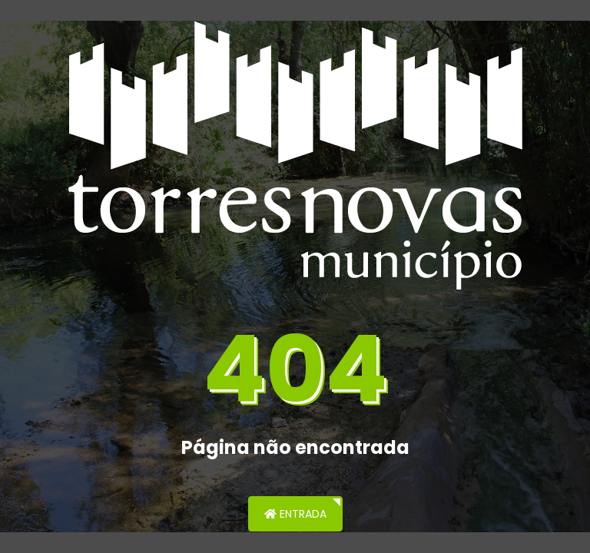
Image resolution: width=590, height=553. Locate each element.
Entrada (295, 514)
